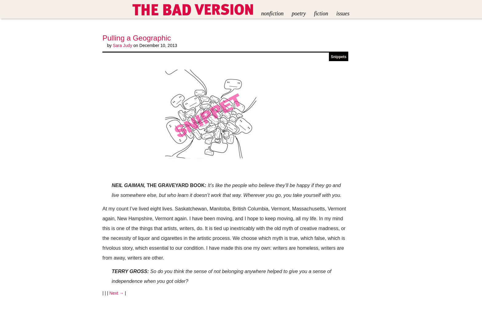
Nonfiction (272, 13)
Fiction (321, 13)
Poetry (299, 13)
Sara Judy (122, 45)
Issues (343, 13)
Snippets (338, 57)
